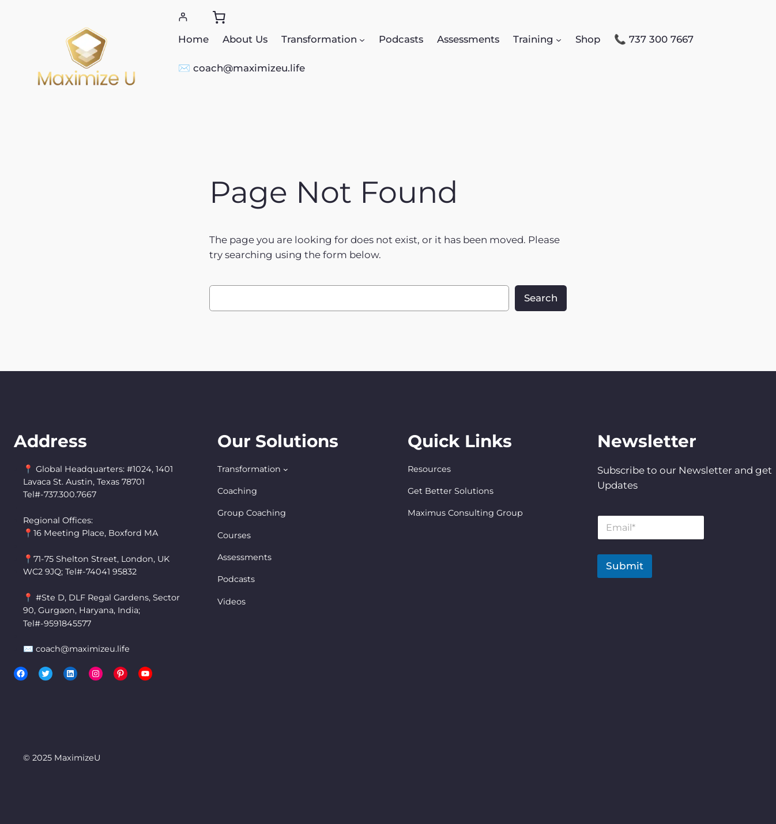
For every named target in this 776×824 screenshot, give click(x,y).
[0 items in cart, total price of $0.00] (219, 17)
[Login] (183, 17)
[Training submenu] (559, 39)
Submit (624, 566)
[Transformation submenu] (362, 39)
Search (540, 298)
